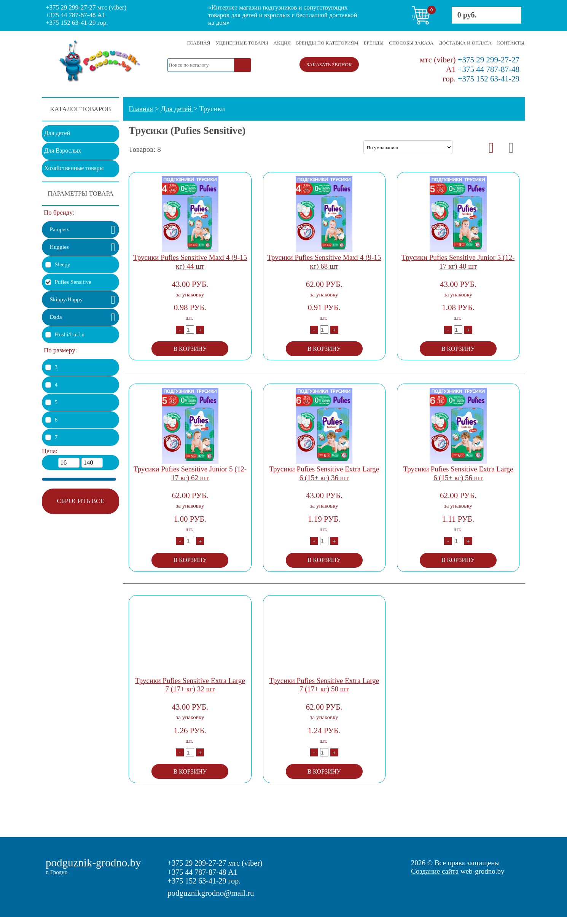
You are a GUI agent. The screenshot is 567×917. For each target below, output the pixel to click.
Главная (141, 109)
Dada (56, 317)
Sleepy (62, 264)
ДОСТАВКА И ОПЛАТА (465, 43)
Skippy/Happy (66, 299)
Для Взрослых (62, 150)
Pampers (60, 229)
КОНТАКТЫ (510, 43)
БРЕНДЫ (374, 43)
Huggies (59, 247)
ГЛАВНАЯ (198, 43)
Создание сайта (435, 871)
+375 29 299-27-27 (469, 59)
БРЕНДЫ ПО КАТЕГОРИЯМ (327, 43)
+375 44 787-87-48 (482, 69)
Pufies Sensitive (73, 282)
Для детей (57, 133)
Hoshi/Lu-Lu (69, 334)
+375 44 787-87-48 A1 (75, 15)
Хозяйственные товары (74, 168)
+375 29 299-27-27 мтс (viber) (86, 7)
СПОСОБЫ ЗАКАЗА (411, 43)
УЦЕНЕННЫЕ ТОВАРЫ (241, 43)
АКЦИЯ (282, 43)
